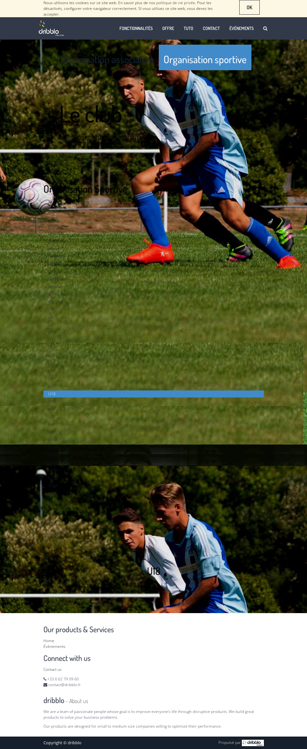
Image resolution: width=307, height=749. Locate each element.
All (50, 202)
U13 (52, 355)
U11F (53, 447)
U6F (51, 409)
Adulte (53, 225)
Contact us (52, 669)
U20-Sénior (58, 279)
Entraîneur (57, 240)
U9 (50, 325)
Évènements (54, 646)
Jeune (53, 217)
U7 (50, 309)
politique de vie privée (175, 2)
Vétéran (55, 286)
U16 (52, 378)
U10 (52, 332)
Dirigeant (56, 256)
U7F (51, 416)
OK (249, 7)
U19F (53, 508)
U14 (52, 363)
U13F (53, 462)
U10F (53, 439)
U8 (50, 317)
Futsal (53, 263)
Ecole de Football (63, 210)
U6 (50, 302)
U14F (53, 470)
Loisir (53, 516)
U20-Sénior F (59, 531)
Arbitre (54, 248)
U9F (51, 432)
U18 (52, 394)
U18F (53, 501)
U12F (53, 455)
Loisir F (54, 524)
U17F (53, 493)
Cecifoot (55, 233)
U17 (52, 386)
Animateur (57, 294)
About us (78, 700)
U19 (52, 271)
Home (48, 640)
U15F (53, 478)
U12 (52, 348)
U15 (52, 371)
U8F (51, 424)
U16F (53, 485)
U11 (52, 340)
